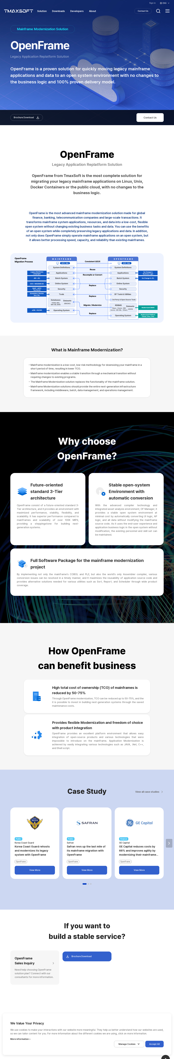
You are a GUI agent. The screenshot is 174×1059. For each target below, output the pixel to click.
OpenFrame (21, 862)
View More (34, 870)
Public (18, 839)
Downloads (58, 11)
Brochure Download (26, 117)
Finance (123, 839)
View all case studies (149, 791)
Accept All (154, 1044)
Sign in (152, 3)
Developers (77, 11)
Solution (42, 11)
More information (20, 1039)
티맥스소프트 (18, 11)
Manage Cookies (130, 1044)
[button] (169, 843)
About (92, 11)
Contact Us (143, 11)
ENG (165, 3)
